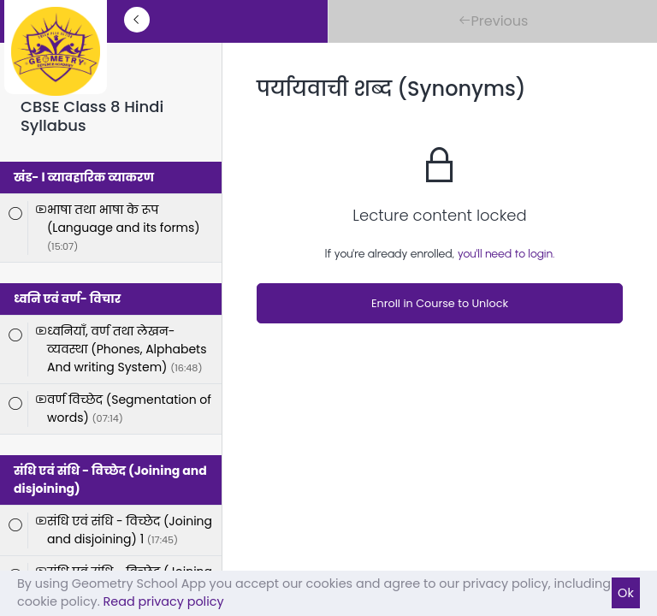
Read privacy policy (164, 601)
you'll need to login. (506, 253)
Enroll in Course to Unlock (439, 303)
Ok (626, 592)
